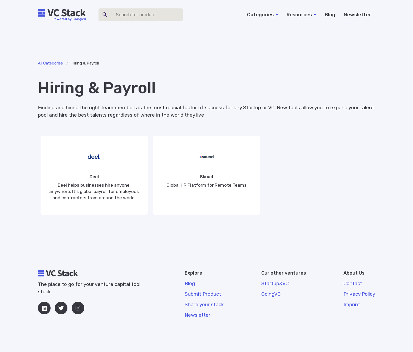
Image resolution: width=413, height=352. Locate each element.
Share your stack (204, 304)
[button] (262, 14)
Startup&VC (275, 283)
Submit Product (203, 294)
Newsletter (357, 15)
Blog (330, 15)
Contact (352, 283)
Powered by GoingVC (69, 19)
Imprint (351, 304)
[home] (62, 13)
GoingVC (271, 294)
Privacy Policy (359, 294)
